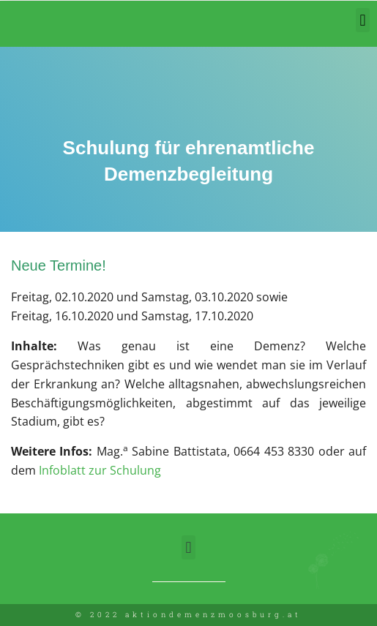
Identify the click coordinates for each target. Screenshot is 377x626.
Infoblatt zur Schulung (100, 470)
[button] (363, 20)
